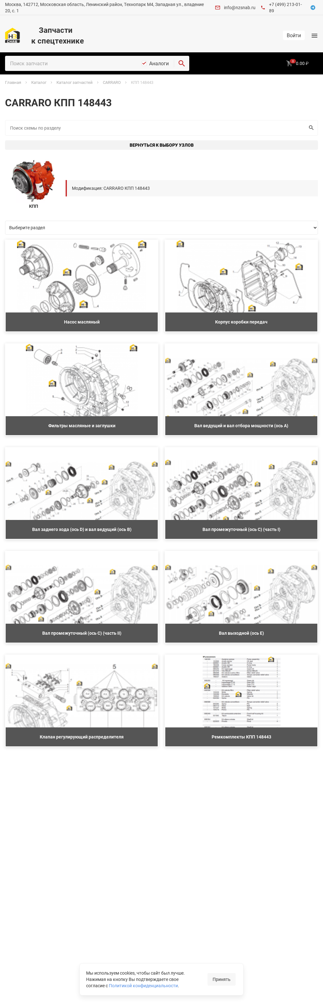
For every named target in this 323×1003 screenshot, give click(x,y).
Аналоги (159, 63)
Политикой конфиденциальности (143, 985)
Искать (309, 128)
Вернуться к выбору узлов (162, 145)
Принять (222, 979)
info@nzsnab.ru (239, 7)
